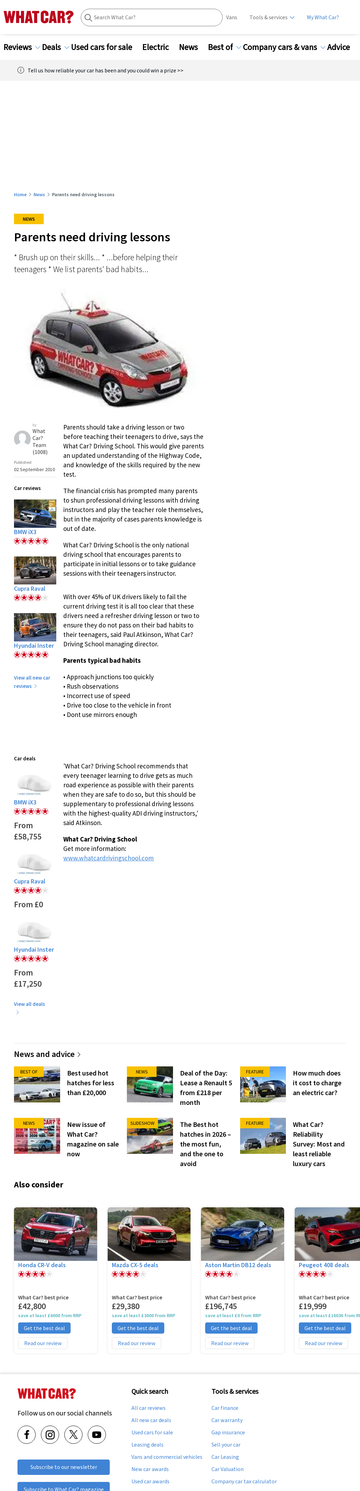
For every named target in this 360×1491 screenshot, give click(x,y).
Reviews (21, 47)
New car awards (150, 1469)
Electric (159, 47)
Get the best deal (44, 1328)
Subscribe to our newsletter (63, 1467)
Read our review (43, 1343)
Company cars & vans (284, 47)
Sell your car (225, 1444)
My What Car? (323, 17)
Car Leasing (225, 1457)
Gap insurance (228, 1432)
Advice (342, 47)
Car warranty (227, 1420)
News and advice (47, 1054)
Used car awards (150, 1481)
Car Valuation (227, 1469)
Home (20, 194)
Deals (55, 47)
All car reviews (148, 1408)
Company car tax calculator (244, 1481)
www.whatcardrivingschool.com (108, 858)
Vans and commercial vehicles (166, 1457)
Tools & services (269, 17)
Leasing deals (147, 1444)
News (192, 47)
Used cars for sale (106, 47)
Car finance (224, 1408)
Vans (231, 17)
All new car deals (151, 1420)
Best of (224, 47)
